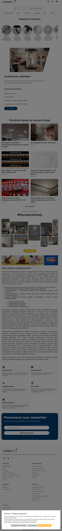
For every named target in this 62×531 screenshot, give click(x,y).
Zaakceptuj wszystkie (44, 525)
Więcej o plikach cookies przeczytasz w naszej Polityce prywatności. (20, 522)
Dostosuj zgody (33, 525)
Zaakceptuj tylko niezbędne (19, 525)
